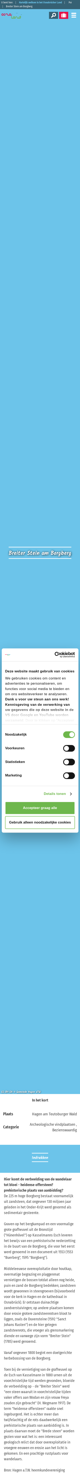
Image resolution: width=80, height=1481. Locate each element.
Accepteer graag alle (40, 808)
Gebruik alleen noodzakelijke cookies (40, 822)
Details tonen (55, 794)
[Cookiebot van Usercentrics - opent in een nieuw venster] (57, 655)
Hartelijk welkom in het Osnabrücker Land (40, 2)
